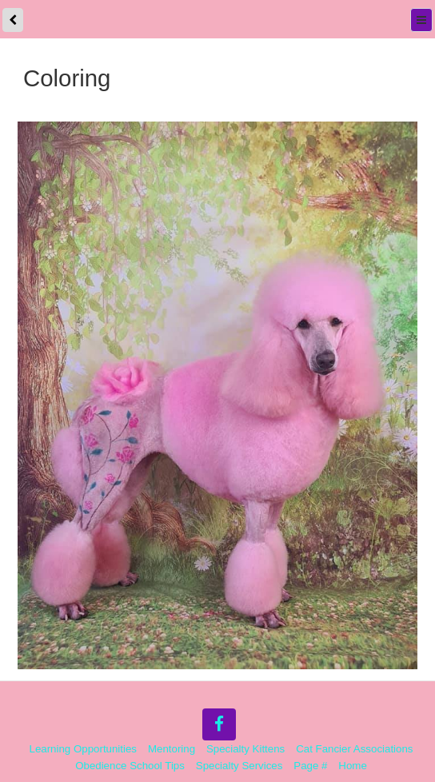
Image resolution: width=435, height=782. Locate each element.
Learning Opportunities (83, 749)
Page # (310, 766)
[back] (12, 20)
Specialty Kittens (245, 749)
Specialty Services (239, 766)
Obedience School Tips (130, 766)
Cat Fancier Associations (354, 749)
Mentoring (171, 749)
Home (352, 766)
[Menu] (421, 20)
